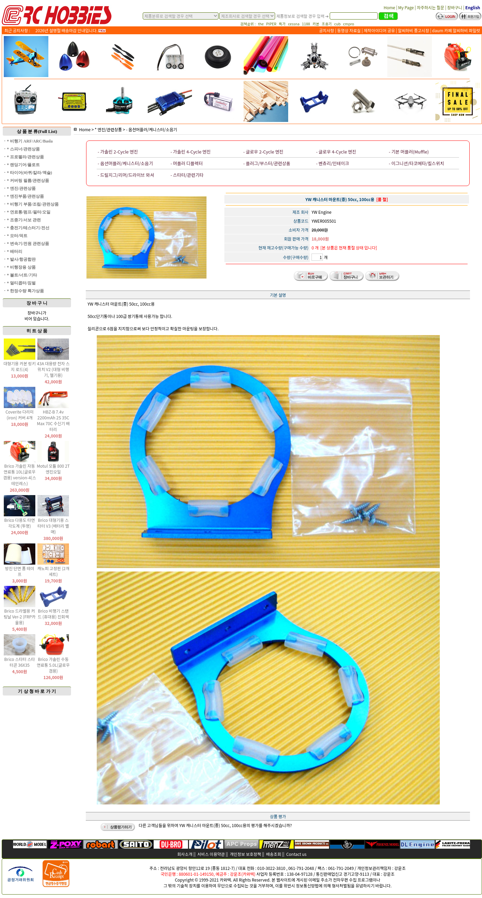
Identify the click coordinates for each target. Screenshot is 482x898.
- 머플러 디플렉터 (187, 163)
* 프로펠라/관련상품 (25, 157)
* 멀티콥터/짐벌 (21, 283)
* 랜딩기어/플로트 (23, 164)
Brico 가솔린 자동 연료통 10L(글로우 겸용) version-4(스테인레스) (19, 474)
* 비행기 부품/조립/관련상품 (33, 204)
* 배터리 (14, 251)
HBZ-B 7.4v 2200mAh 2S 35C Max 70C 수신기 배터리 (53, 420)
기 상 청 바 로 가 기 (37, 691)
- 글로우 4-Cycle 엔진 (336, 151)
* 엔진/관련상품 (21, 188)
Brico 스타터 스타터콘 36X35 (19, 662)
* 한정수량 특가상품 (25, 290)
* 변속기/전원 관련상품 (28, 243)
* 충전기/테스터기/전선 (28, 227)
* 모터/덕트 (17, 235)
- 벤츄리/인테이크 (332, 163)
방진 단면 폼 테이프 (19, 571)
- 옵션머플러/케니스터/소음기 (151, 129)
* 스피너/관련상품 (23, 149)
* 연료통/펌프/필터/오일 (28, 212)
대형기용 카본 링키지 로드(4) (19, 366)
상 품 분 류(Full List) (37, 131)
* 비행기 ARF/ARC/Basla (29, 141)
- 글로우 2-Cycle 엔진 (263, 151)
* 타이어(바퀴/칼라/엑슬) (29, 172)
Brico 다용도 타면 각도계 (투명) (19, 523)
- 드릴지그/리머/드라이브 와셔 (126, 175)
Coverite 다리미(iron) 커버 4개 (19, 414)
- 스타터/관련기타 (187, 175)
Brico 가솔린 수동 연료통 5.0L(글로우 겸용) (53, 665)
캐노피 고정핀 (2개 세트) (53, 571)
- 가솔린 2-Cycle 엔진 (118, 151)
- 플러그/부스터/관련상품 (266, 163)
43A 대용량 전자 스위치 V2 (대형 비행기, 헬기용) (53, 369)
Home (82, 129)
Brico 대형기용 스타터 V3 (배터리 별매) (53, 525)
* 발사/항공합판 (21, 259)
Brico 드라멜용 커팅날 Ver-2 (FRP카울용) (20, 616)
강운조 (399, 868)
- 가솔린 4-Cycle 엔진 (191, 151)
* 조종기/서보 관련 (24, 220)
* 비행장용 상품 (21, 267)
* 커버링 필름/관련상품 (28, 180)
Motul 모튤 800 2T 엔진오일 (53, 469)
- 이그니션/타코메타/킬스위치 (416, 163)
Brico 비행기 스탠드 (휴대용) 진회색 (53, 613)
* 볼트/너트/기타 (22, 275)
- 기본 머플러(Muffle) (409, 151)
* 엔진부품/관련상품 (25, 196)
